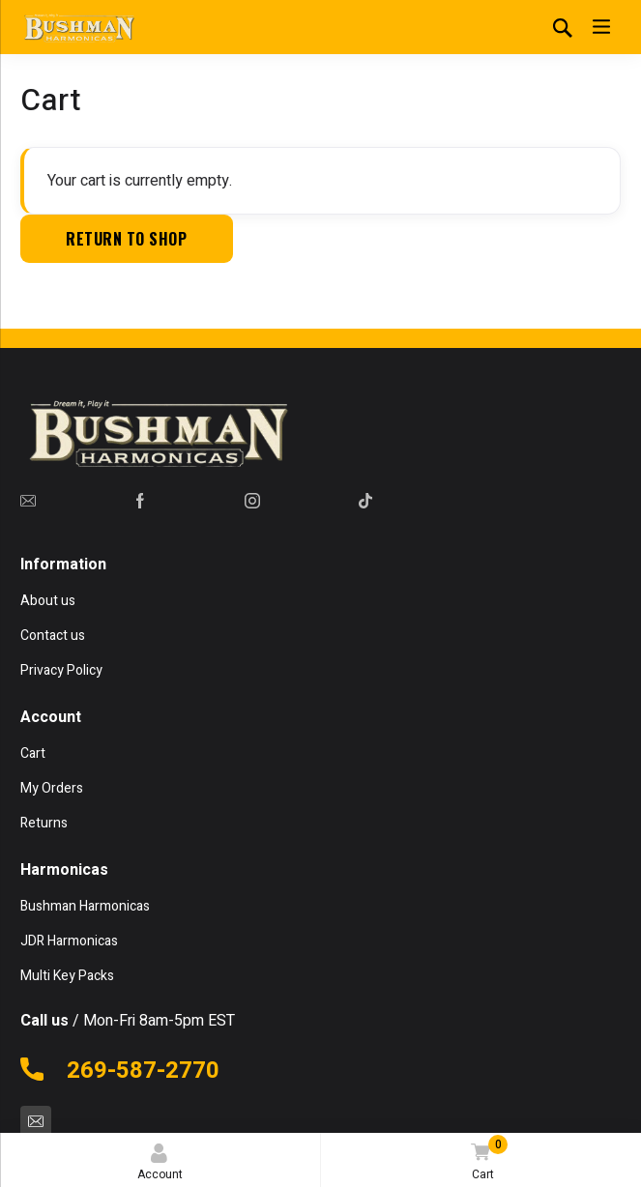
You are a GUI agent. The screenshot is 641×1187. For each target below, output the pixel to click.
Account (160, 1163)
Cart (486, 1159)
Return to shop (126, 238)
